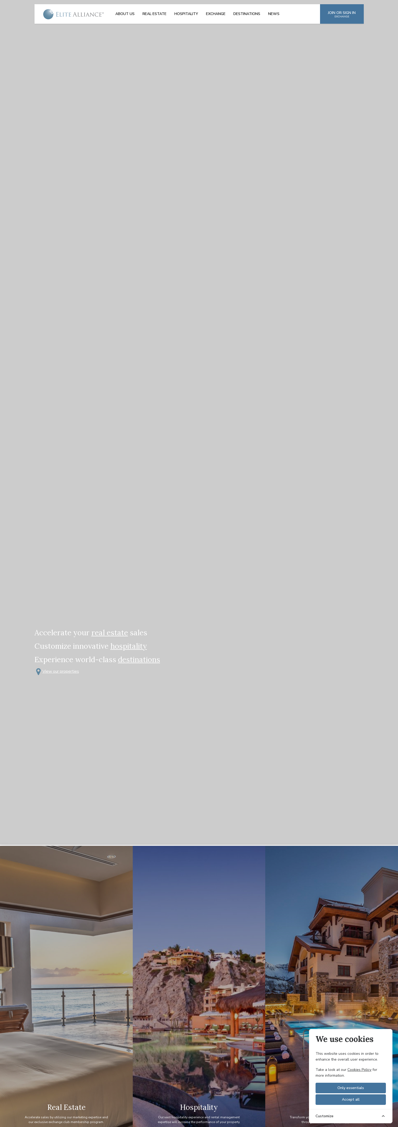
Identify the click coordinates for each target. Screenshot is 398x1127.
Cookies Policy (359, 1069)
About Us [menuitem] (125, 13)
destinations (139, 659)
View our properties (57, 671)
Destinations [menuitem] (246, 13)
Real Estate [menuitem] (154, 13)
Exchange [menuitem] (215, 13)
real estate (109, 632)
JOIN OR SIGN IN (342, 14)
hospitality (128, 646)
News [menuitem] (273, 13)
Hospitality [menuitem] (186, 13)
